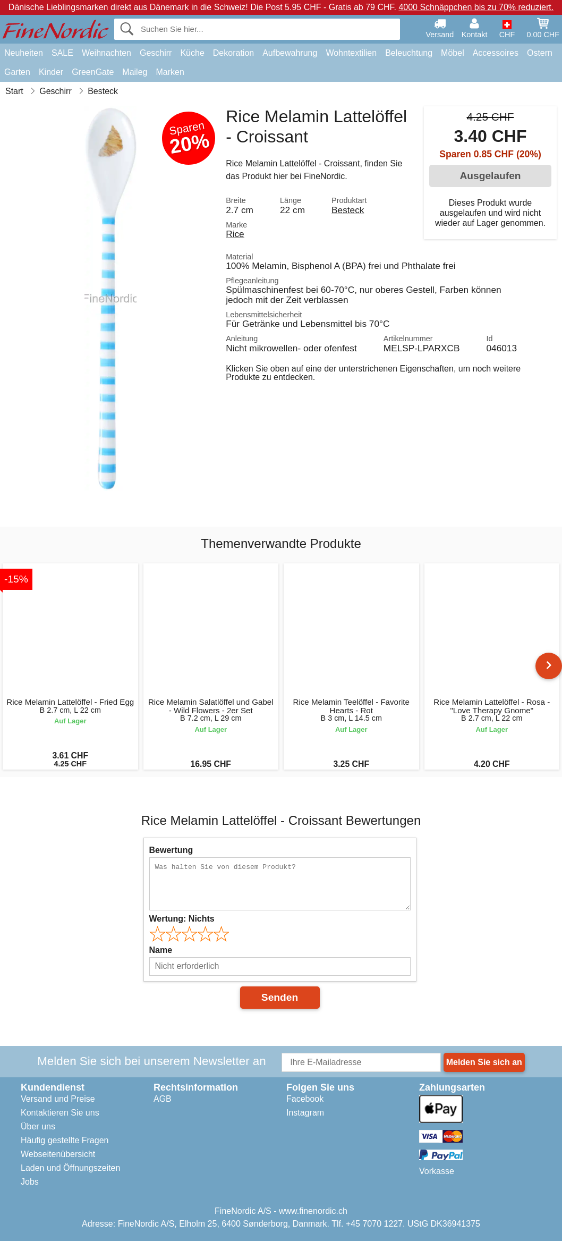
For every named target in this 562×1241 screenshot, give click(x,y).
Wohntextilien (351, 52)
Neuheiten (23, 52)
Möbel (452, 52)
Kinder (51, 72)
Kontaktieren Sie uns (60, 1112)
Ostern (539, 52)
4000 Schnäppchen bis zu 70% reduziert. (476, 7)
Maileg (134, 72)
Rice (235, 234)
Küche (192, 52)
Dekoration (233, 52)
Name (161, 950)
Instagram (305, 1112)
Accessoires (495, 52)
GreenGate (93, 72)
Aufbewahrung (289, 52)
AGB (163, 1098)
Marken (170, 72)
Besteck (347, 210)
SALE (62, 52)
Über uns (38, 1126)
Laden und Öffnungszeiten (70, 1167)
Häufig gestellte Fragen (64, 1140)
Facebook (304, 1098)
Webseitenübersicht (58, 1154)
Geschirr (156, 52)
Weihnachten (106, 52)
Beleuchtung (408, 52)
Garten (17, 72)
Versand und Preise (58, 1098)
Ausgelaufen (490, 175)
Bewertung (171, 850)
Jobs (30, 1181)
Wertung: (182, 918)
